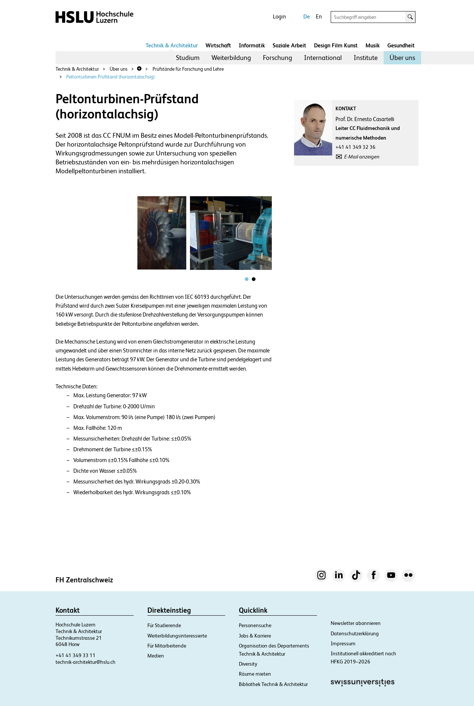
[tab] (246, 279)
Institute (366, 57)
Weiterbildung (231, 57)
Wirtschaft (218, 45)
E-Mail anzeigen (362, 157)
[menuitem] (188, 57)
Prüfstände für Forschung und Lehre (188, 69)
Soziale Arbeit (289, 45)
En (319, 16)
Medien (155, 656)
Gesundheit (401, 45)
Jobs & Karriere (255, 636)
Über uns (402, 57)
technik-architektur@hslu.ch (86, 662)
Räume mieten (255, 674)
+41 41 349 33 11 (76, 655)
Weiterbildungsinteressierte (177, 636)
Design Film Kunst (336, 45)
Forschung (277, 57)
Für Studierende (164, 625)
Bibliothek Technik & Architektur (273, 684)
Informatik (252, 45)
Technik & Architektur (172, 45)
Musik (372, 45)
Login (279, 16)
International (323, 57)
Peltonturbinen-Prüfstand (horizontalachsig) (110, 77)
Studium (188, 57)
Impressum (343, 643)
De (306, 16)
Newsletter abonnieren (356, 623)
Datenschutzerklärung (355, 633)
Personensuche (255, 625)
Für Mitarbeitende (166, 646)
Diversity (248, 664)
